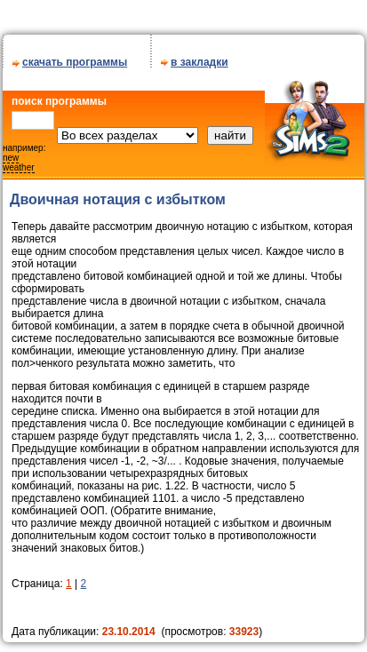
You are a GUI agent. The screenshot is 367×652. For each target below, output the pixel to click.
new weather (19, 162)
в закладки (199, 62)
